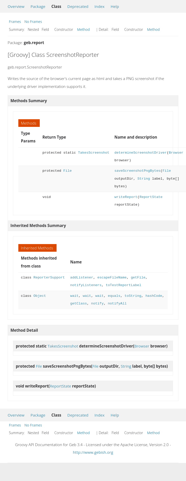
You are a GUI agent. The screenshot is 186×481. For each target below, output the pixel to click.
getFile (138, 277)
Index (99, 6)
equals (114, 295)
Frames (15, 21)
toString (133, 295)
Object (39, 295)
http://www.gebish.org (93, 452)
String (143, 178)
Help (115, 6)
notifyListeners (85, 285)
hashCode (153, 295)
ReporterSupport (49, 277)
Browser (176, 152)
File (67, 170)
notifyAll (117, 303)
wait (74, 295)
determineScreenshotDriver (140, 152)
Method (83, 29)
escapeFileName (112, 277)
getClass (78, 303)
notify (97, 303)
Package (38, 6)
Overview (16, 6)
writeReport (125, 197)
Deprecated (77, 6)
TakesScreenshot (93, 152)
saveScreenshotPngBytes (137, 170)
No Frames (33, 21)
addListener (81, 277)
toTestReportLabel (123, 285)
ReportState (150, 197)
